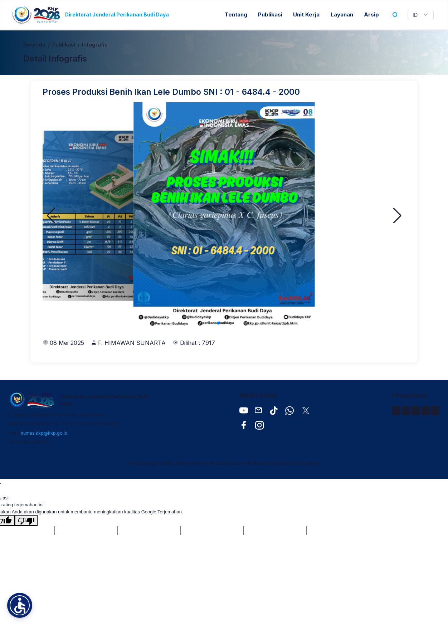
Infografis (94, 44)
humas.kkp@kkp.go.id (44, 433)
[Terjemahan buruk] (26, 520)
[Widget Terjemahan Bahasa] (421, 15)
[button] (51, 216)
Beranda (34, 44)
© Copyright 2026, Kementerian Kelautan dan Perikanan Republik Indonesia (224, 463)
